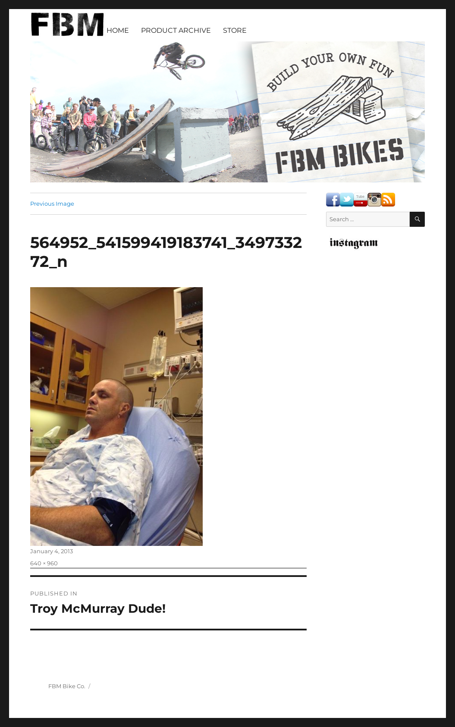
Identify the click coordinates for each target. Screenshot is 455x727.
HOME (118, 30)
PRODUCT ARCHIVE (176, 30)
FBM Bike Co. (66, 686)
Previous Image (52, 203)
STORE (235, 30)
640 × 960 (44, 563)
